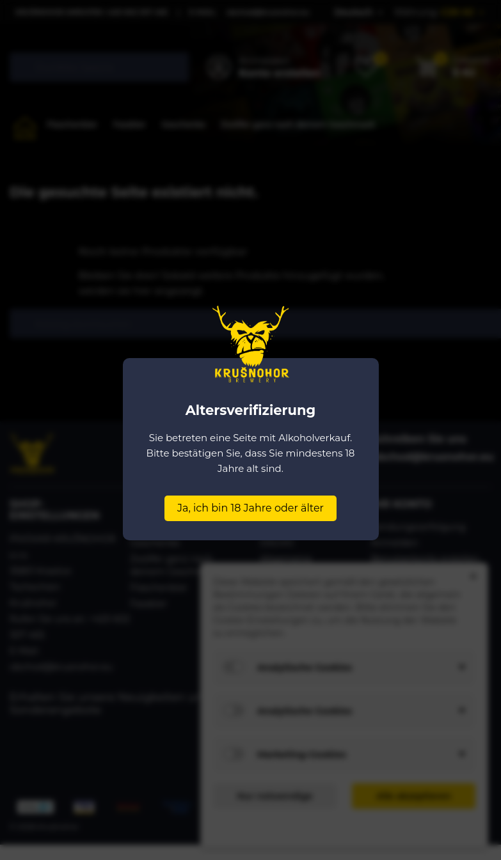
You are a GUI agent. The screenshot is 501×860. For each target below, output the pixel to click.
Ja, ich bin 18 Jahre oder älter (250, 508)
